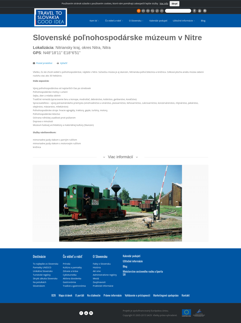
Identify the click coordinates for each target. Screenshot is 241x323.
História (97, 267)
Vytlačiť (63, 63)
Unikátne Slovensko (43, 271)
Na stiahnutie (94, 295)
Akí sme (97, 271)
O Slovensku (136, 20)
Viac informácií (120, 157)
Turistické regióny (42, 274)
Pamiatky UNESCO (42, 267)
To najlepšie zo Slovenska (45, 263)
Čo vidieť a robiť (114, 20)
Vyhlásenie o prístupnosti (137, 295)
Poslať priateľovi (44, 63)
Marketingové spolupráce (166, 295)
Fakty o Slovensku (102, 263)
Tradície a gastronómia (74, 285)
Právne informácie (113, 295)
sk (139, 10)
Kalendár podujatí (158, 20)
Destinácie (39, 256)
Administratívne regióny (105, 274)
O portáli (79, 295)
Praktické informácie (103, 285)
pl (157, 10)
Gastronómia (69, 282)
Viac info (164, 3)
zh (162, 10)
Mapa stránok (65, 295)
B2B (53, 295)
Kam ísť (95, 20)
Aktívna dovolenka (72, 278)
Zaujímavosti (99, 282)
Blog (203, 20)
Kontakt (186, 295)
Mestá (96, 278)
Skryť (174, 3)
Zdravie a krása (70, 271)
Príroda (66, 263)
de (148, 10)
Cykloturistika (69, 274)
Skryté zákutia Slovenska (45, 278)
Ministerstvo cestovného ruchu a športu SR (143, 272)
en (143, 10)
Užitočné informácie (184, 20)
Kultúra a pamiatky (72, 267)
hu (152, 10)
